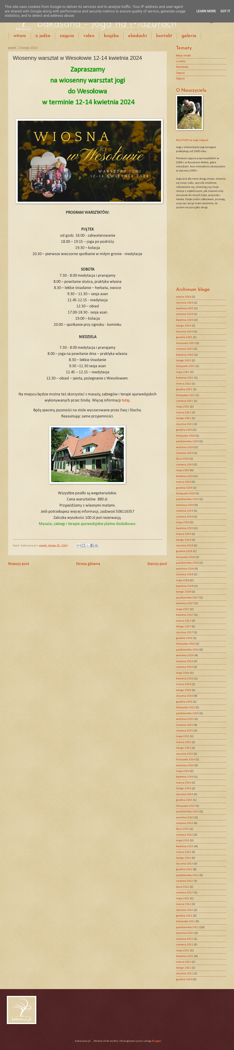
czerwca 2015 (184, 730)
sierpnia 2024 (184, 314)
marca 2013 (183, 852)
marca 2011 (183, 961)
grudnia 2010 (184, 979)
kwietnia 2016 (185, 678)
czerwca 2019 (184, 516)
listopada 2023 (185, 343)
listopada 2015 (185, 707)
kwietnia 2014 (185, 776)
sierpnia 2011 (184, 938)
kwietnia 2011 (185, 956)
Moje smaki (183, 55)
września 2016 (185, 655)
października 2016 (187, 649)
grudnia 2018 (184, 551)
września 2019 (185, 505)
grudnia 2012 (184, 869)
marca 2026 (183, 296)
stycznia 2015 (184, 753)
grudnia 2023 (184, 337)
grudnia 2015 (184, 701)
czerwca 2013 (184, 834)
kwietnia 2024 (185, 320)
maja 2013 (182, 840)
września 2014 (185, 765)
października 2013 (187, 811)
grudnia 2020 (184, 429)
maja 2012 (182, 898)
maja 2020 (182, 470)
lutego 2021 (183, 418)
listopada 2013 (185, 805)
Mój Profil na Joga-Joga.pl (192, 140)
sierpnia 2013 (184, 823)
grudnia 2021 (184, 389)
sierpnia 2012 (184, 880)
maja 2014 (182, 771)
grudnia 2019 (184, 487)
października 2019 (187, 499)
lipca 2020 (182, 458)
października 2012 (187, 875)
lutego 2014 (183, 788)
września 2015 (185, 719)
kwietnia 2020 (185, 476)
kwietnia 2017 (185, 614)
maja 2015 (182, 736)
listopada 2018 (185, 557)
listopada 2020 (185, 435)
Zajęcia (180, 72)
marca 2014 (183, 782)
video (89, 36)
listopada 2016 (185, 643)
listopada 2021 (185, 395)
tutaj (125, 400)
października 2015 (187, 713)
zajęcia (67, 36)
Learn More (206, 11)
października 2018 (187, 562)
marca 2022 (183, 383)
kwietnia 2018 (185, 586)
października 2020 (187, 441)
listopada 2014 (185, 759)
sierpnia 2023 (184, 348)
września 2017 (185, 603)
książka (111, 36)
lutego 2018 (183, 591)
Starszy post (157, 564)
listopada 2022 (185, 366)
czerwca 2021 (184, 400)
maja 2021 (182, 406)
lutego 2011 (183, 967)
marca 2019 (183, 534)
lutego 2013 (183, 858)
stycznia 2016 (184, 695)
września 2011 (185, 933)
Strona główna (88, 564)
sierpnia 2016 (184, 661)
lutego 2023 (183, 360)
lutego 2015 (183, 747)
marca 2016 (183, 684)
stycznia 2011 (184, 973)
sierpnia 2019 (184, 510)
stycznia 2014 (184, 794)
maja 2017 (182, 609)
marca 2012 (183, 904)
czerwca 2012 (184, 892)
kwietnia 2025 (185, 308)
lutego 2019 (183, 539)
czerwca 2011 (184, 944)
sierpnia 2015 (184, 724)
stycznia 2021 (184, 424)
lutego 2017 (183, 626)
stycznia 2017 (184, 632)
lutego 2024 (183, 325)
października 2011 (187, 927)
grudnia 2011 (184, 915)
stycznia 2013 (184, 863)
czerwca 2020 (184, 464)
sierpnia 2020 (184, 453)
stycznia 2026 (184, 302)
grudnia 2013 (184, 800)
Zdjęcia (180, 78)
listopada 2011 (185, 921)
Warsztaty (182, 66)
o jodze (42, 36)
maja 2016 (182, 672)
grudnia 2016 (184, 638)
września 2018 (185, 568)
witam (19, 36)
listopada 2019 (185, 493)
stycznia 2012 (184, 910)
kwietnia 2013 (185, 846)
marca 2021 (183, 412)
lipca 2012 (182, 886)
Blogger (156, 1041)
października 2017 (187, 597)
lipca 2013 (182, 828)
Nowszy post (18, 564)
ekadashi (137, 36)
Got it (225, 11)
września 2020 (185, 447)
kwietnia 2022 (185, 377)
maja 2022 (182, 372)
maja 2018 (182, 580)
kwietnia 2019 (185, 528)
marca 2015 (183, 742)
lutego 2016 (183, 690)
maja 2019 (182, 522)
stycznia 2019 (184, 545)
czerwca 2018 (184, 574)
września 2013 (185, 817)
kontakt (164, 36)
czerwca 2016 (184, 667)
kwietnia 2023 (185, 354)
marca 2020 (183, 481)
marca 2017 (183, 620)
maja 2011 (182, 950)
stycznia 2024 (184, 331)
